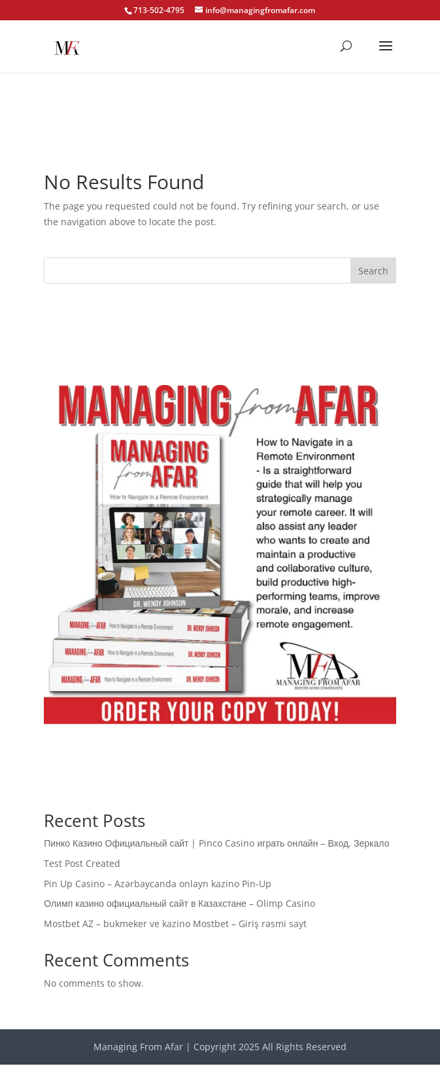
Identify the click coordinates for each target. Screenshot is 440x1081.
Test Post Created (82, 863)
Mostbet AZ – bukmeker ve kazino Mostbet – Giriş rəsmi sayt (175, 923)
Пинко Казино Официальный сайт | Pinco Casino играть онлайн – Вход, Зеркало (216, 843)
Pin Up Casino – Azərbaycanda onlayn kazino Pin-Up (157, 883)
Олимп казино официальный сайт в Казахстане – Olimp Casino (179, 903)
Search (373, 271)
